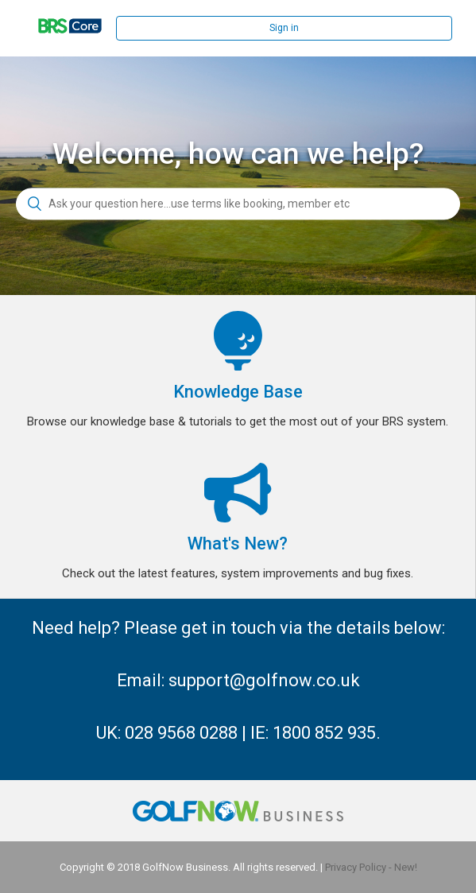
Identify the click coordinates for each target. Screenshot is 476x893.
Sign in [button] (284, 27)
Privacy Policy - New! (371, 867)
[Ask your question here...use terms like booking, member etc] (238, 204)
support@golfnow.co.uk (264, 680)
